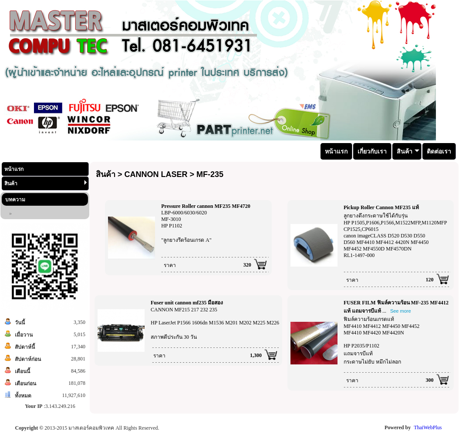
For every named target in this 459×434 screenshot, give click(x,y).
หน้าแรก (14, 169)
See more (400, 311)
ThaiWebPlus (428, 427)
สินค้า (45, 183)
